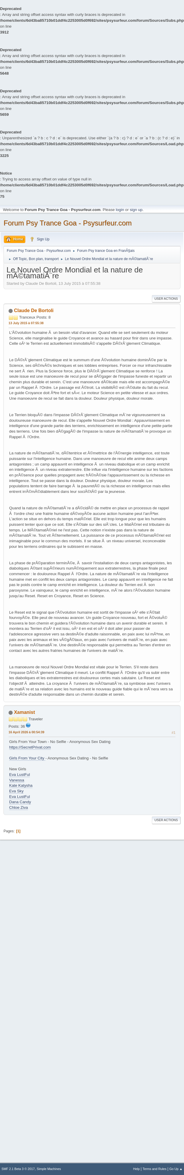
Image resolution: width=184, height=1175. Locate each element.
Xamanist (24, 712)
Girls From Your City (27, 758)
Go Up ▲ (176, 1169)
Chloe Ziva (18, 807)
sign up (136, 209)
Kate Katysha (20, 785)
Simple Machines (49, 1169)
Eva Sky (16, 791)
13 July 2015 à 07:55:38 (26, 323)
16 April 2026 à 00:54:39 (26, 732)
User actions (166, 298)
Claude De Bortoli (33, 310)
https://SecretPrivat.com (30, 747)
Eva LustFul (19, 774)
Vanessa (16, 780)
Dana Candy (20, 802)
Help (136, 1169)
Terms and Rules (155, 1169)
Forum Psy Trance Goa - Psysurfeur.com (68, 223)
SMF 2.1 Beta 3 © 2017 (18, 1169)
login (120, 209)
